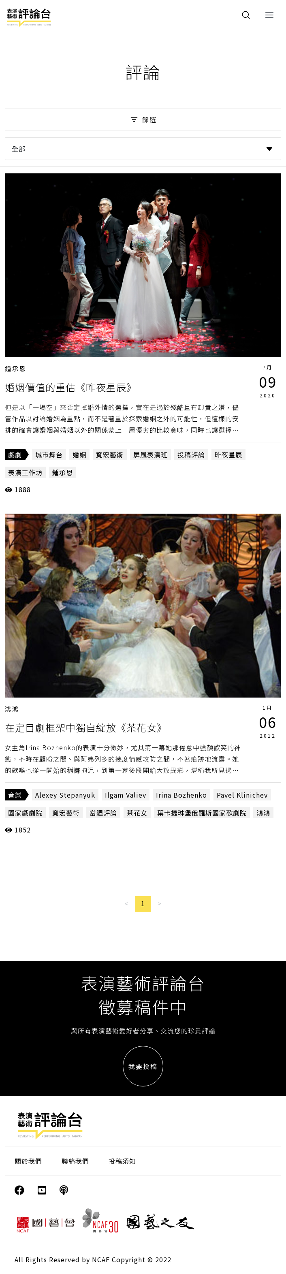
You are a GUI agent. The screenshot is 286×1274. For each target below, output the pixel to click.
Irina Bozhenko (181, 795)
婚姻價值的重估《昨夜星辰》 (71, 387)
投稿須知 (122, 1161)
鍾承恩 (16, 368)
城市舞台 (49, 454)
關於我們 (28, 1161)
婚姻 (79, 454)
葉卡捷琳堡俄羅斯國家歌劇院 (202, 812)
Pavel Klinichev (242, 795)
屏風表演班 (150, 454)
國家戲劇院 (25, 812)
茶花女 (137, 812)
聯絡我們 (75, 1161)
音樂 (15, 795)
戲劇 (15, 454)
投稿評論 (191, 454)
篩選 (142, 119)
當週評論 (103, 812)
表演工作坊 (25, 472)
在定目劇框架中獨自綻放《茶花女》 (86, 727)
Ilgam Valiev (125, 795)
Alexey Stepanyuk (65, 795)
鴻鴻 (12, 708)
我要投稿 (143, 1066)
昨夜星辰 (228, 454)
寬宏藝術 (110, 454)
